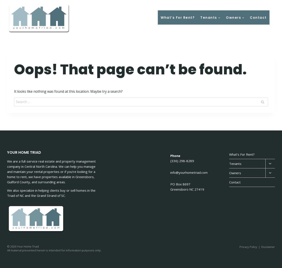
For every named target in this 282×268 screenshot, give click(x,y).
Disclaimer (268, 247)
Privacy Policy (248, 247)
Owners (235, 173)
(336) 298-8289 (182, 161)
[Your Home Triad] (39, 19)
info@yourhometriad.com (189, 172)
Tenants (235, 163)
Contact (258, 17)
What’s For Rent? (178, 17)
